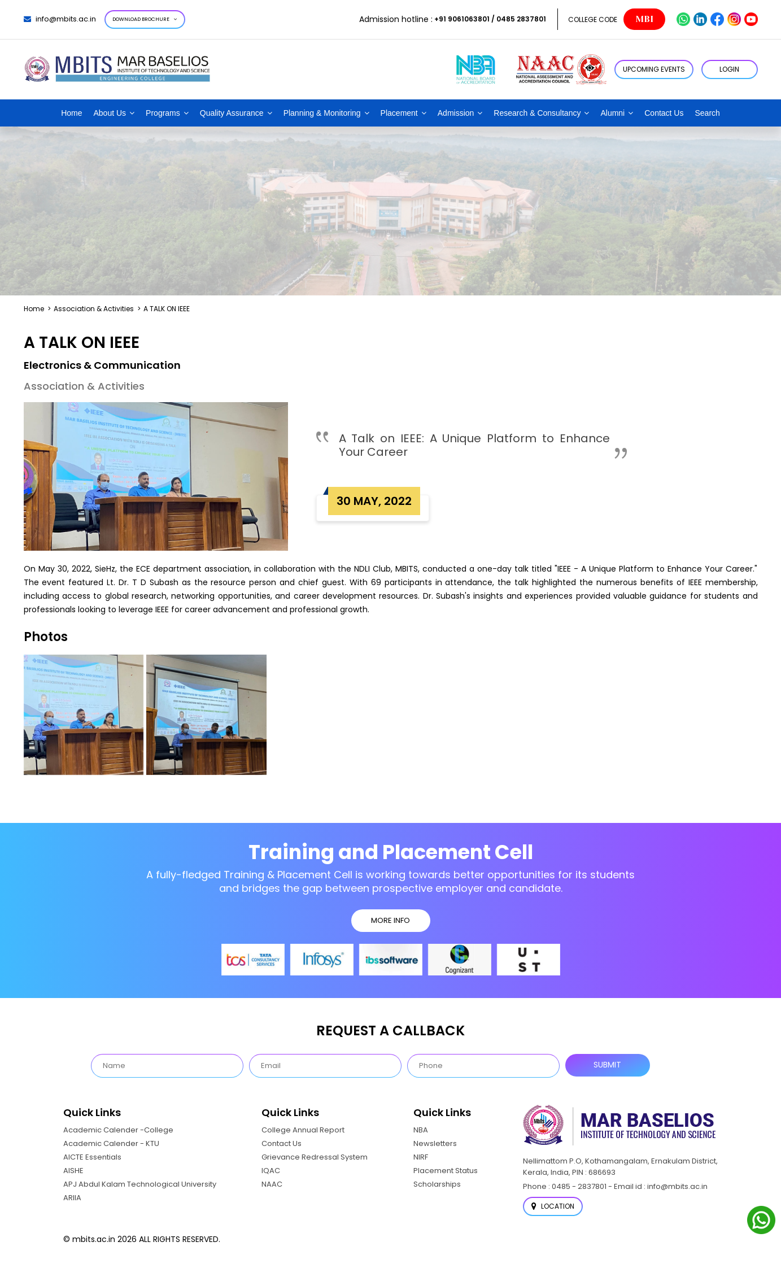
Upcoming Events (654, 69)
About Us (110, 112)
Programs (163, 112)
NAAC (271, 1184)
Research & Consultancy (537, 112)
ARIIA (72, 1197)
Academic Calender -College (118, 1130)
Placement (399, 112)
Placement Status (445, 1170)
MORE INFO (390, 920)
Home (71, 112)
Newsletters (435, 1143)
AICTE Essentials (92, 1157)
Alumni (612, 112)
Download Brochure (144, 19)
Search (707, 112)
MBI (644, 19)
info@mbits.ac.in (60, 19)
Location (552, 1206)
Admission (456, 112)
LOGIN (729, 69)
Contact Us (663, 112)
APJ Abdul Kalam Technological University (139, 1184)
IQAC (270, 1170)
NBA (420, 1130)
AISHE (73, 1170)
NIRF (420, 1157)
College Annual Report (302, 1130)
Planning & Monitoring (322, 112)
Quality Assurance (232, 112)
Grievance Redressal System (314, 1157)
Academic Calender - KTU (111, 1143)
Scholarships (437, 1184)
